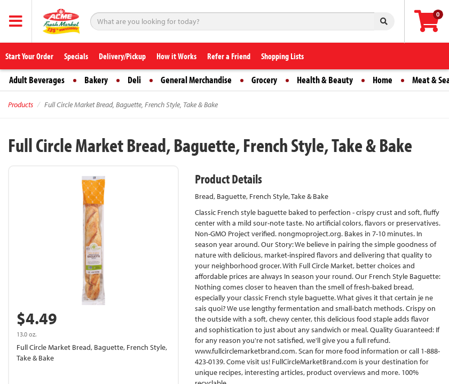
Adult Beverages (37, 80)
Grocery (264, 80)
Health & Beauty (325, 80)
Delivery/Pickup (122, 56)
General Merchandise (196, 80)
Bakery (96, 80)
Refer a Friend (228, 56)
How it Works (176, 56)
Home (382, 80)
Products (20, 104)
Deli (134, 80)
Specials (76, 56)
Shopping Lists (282, 56)
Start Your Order (29, 56)
